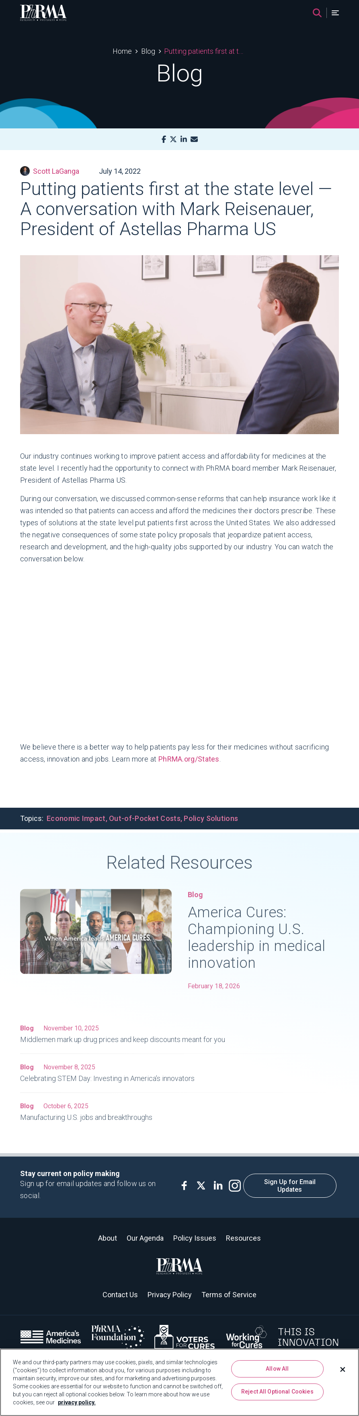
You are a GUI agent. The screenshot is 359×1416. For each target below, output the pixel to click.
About (107, 1238)
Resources (243, 1238)
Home (122, 51)
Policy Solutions (211, 818)
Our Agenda (145, 1238)
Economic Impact (76, 818)
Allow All (277, 1368)
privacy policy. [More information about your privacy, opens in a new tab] (77, 1402)
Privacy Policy (170, 1294)
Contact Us (120, 1294)
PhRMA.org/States (189, 759)
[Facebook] (164, 139)
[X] (173, 139)
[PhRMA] (43, 13)
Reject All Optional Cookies (277, 1391)
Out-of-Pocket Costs (145, 818)
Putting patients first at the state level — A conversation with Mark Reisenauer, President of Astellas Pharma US (205, 51)
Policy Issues (194, 1238)
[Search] (317, 12)
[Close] (343, 1369)
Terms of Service (228, 1294)
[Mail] (194, 139)
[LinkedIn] (184, 139)
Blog (148, 51)
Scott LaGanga (49, 171)
